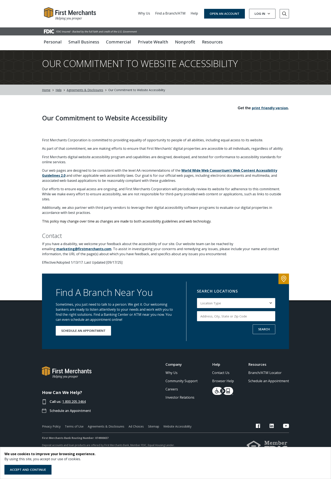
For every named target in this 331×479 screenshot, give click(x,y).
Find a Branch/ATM (170, 13)
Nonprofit (185, 42)
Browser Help (223, 388)
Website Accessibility (177, 434)
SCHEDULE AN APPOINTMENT (83, 338)
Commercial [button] (118, 42)
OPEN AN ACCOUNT (224, 13)
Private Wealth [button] (153, 42)
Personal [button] (53, 42)
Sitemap (153, 434)
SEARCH (264, 336)
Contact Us (220, 380)
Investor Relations (180, 404)
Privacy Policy (51, 434)
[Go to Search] (284, 13)
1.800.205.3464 (75, 408)
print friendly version (270, 115)
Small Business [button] (83, 42)
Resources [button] (212, 42)
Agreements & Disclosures (85, 97)
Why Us (144, 13)
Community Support (182, 388)
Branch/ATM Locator (265, 380)
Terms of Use (74, 434)
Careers (172, 396)
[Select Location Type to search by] (236, 310)
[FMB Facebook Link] (268, 434)
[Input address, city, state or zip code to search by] (236, 323)
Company (174, 371)
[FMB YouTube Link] (286, 434)
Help (194, 13)
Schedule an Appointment (72, 418)
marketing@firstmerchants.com (83, 256)
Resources (257, 371)
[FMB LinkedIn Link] (277, 434)
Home (46, 97)
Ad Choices (136, 434)
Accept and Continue (28, 469)
